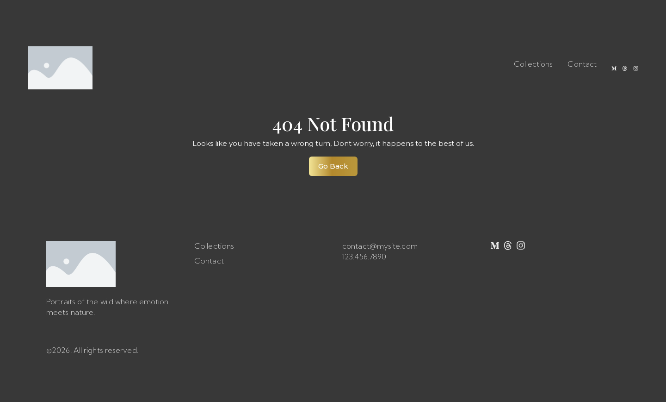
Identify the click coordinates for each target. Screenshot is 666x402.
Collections (526, 64)
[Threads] (621, 68)
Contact (575, 64)
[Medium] (608, 68)
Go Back (338, 163)
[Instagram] (634, 68)
